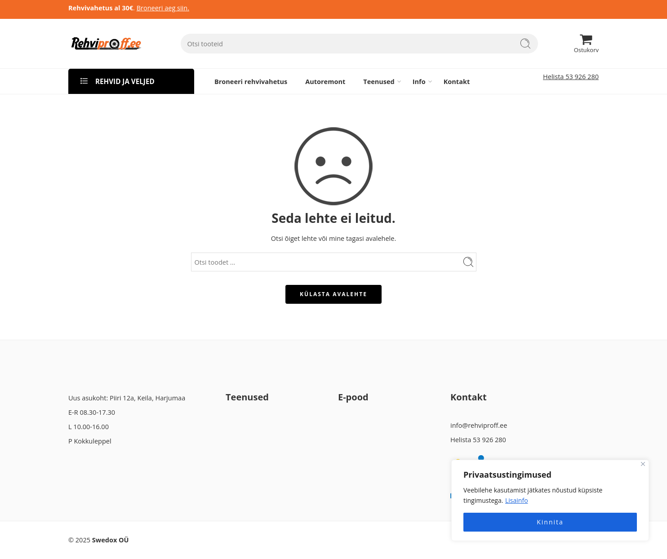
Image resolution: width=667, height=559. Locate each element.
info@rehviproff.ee (478, 425)
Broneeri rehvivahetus (250, 81)
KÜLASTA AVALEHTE (333, 294)
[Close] (643, 464)
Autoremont (325, 81)
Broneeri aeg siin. (163, 8)
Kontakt (457, 81)
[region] (550, 500)
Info (419, 81)
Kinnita (550, 522)
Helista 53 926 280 (571, 76)
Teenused (379, 81)
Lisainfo (516, 500)
